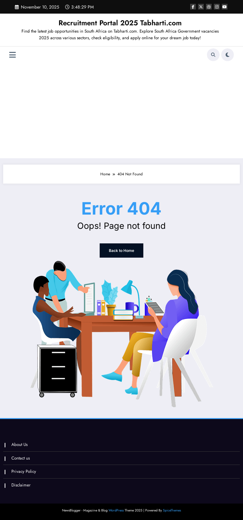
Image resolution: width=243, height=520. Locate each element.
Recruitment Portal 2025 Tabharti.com (120, 23)
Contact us (20, 458)
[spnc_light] (227, 54)
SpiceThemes (172, 510)
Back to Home (121, 250)
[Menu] (12, 55)
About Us (19, 445)
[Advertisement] (122, 110)
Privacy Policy (23, 471)
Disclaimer (21, 485)
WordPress (116, 510)
